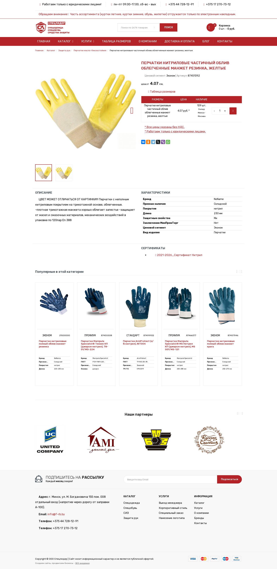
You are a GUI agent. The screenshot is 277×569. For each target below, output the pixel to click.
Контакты (224, 41)
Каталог (65, 41)
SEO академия (82, 563)
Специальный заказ (171, 513)
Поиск (168, 27)
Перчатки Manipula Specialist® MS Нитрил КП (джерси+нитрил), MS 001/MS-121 (180, 345)
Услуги (87, 41)
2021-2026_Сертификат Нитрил (177, 255)
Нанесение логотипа (172, 518)
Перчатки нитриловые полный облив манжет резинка (52, 344)
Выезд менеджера (170, 502)
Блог (206, 41)
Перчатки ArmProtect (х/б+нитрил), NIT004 (138, 342)
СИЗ (126, 513)
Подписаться (229, 479)
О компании (148, 41)
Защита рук (130, 518)
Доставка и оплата (179, 41)
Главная (43, 41)
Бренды (199, 518)
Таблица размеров (116, 41)
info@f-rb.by (56, 514)
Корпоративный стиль (173, 508)
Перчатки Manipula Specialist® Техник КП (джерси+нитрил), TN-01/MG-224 (94, 345)
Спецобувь (130, 508)
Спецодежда (131, 502)
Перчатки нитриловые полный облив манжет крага (221, 344)
